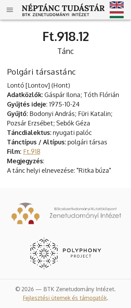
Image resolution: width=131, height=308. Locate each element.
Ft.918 (31, 151)
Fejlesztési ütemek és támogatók (65, 297)
